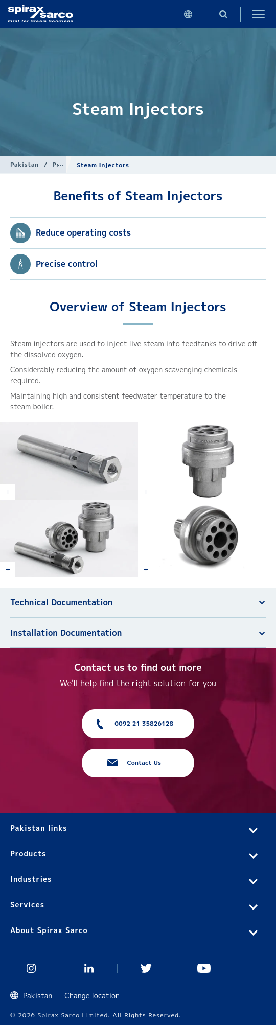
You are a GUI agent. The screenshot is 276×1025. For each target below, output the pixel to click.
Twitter (146, 968)
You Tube (204, 968)
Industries (31, 879)
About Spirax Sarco (49, 930)
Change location (92, 995)
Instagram (31, 968)
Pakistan (24, 164)
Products (28, 853)
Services (27, 905)
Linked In (89, 968)
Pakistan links (38, 828)
